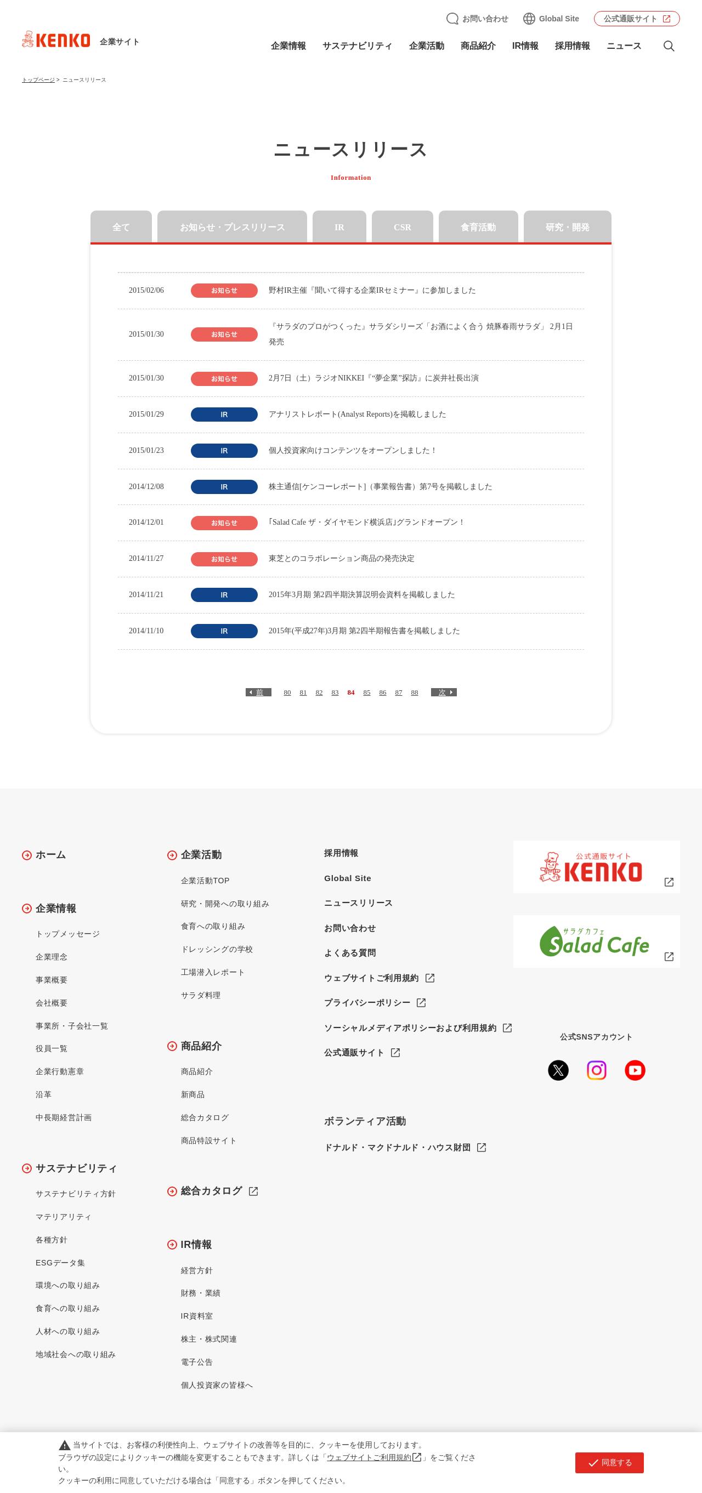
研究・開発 (568, 227)
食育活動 (478, 227)
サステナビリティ (357, 45)
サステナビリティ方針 (76, 1193)
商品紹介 (478, 45)
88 (414, 692)
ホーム (51, 854)
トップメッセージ (68, 933)
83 (335, 692)
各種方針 (52, 1239)
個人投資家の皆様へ (217, 1385)
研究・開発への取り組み (225, 903)
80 (287, 692)
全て (121, 227)
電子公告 (197, 1362)
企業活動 (426, 45)
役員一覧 (52, 1048)
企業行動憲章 (60, 1071)
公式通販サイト (631, 18)
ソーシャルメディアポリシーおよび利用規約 (410, 1027)
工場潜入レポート (213, 972)
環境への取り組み (68, 1285)
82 (319, 692)
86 (383, 692)
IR (339, 227)
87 (399, 692)
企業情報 (288, 45)
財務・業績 (201, 1292)
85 (367, 692)
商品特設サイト (209, 1140)
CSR (402, 227)
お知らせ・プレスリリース (232, 227)
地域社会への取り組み (76, 1354)
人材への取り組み (68, 1331)
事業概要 (52, 979)
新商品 (193, 1094)
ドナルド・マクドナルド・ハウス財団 (397, 1148)
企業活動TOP (205, 880)
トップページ (38, 80)
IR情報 (525, 45)
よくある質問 (350, 952)
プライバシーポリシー (367, 1002)
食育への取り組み (68, 1308)
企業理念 (52, 956)
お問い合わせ (485, 18)
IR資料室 (197, 1316)
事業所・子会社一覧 (72, 1025)
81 (303, 692)
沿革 (44, 1094)
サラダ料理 (201, 995)
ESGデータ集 (60, 1262)
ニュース (624, 45)
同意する (609, 1462)
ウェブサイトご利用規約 (371, 978)
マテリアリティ (64, 1216)
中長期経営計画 (64, 1117)
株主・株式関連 (209, 1339)
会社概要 (52, 1002)
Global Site (559, 18)
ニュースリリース (358, 902)
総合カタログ (205, 1117)
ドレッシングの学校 (217, 949)
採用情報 (572, 45)
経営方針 (197, 1270)
